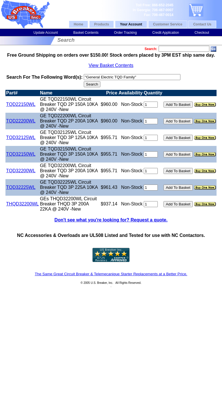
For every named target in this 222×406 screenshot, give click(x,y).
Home (78, 24)
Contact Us (202, 24)
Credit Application (165, 33)
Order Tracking (125, 33)
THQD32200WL (22, 203)
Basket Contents (85, 33)
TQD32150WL (20, 154)
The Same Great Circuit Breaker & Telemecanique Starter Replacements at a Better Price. (111, 274)
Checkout (201, 33)
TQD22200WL (20, 120)
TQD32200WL (20, 170)
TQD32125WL (20, 137)
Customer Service (167, 24)
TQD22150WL (20, 104)
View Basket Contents (111, 65)
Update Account (46, 33)
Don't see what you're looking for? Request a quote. (111, 219)
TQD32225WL (20, 187)
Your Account (131, 24)
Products (101, 24)
